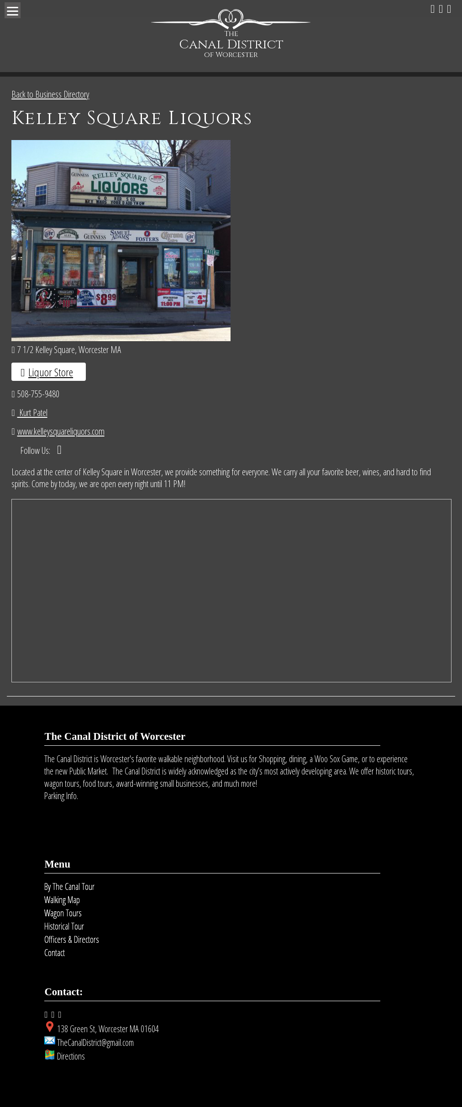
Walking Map (62, 900)
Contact (54, 952)
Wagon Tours (63, 913)
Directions (71, 1056)
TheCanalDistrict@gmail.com (95, 1042)
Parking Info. (61, 796)
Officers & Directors (71, 939)
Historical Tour (64, 926)
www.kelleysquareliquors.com (61, 431)
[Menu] (13, 10)
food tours (97, 783)
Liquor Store (50, 371)
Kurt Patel (32, 412)
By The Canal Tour (69, 886)
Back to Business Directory (50, 94)
